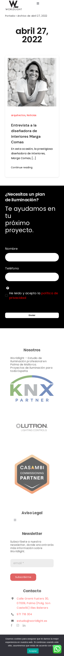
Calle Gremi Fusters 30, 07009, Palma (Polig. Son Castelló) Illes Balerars (33, 604)
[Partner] (32, 378)
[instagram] (17, 626)
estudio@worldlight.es (32, 622)
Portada (10, 16)
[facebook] (11, 626)
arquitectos (18, 115)
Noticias (32, 115)
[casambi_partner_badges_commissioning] (32, 455)
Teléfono (12, 268)
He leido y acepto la (33, 295)
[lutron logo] (32, 408)
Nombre (11, 248)
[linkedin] (24, 626)
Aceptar (33, 651)
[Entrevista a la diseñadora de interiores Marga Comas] (32, 60)
